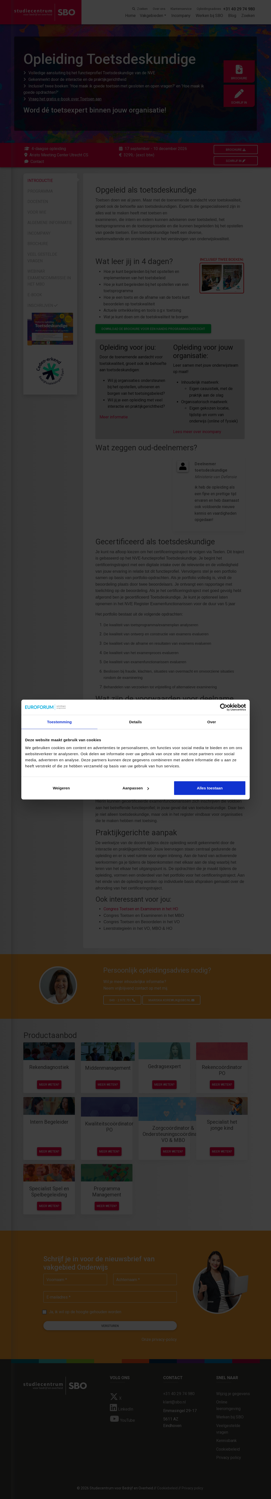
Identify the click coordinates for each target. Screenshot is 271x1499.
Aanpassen (136, 788)
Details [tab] (135, 721)
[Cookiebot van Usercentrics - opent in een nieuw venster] (223, 707)
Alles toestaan (210, 788)
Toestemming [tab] (59, 721)
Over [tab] (211, 721)
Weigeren (61, 788)
